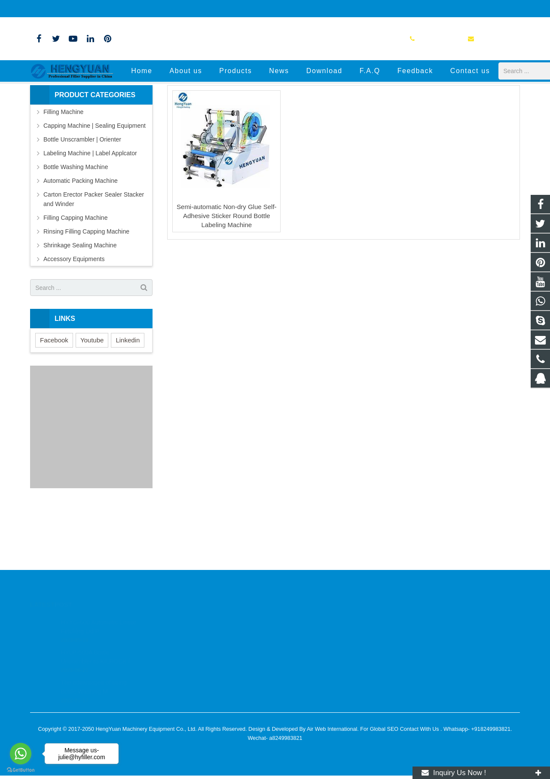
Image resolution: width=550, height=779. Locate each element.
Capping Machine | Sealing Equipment (94, 186)
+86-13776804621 (59, 8)
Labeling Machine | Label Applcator (90, 213)
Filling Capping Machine (75, 278)
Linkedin (128, 400)
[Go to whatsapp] (20, 753)
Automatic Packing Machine (80, 241)
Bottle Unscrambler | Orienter (82, 200)
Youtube (92, 400)
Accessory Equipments (73, 319)
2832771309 (305, 621)
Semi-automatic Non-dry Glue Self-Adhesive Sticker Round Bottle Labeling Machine (227, 276)
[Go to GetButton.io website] (20, 770)
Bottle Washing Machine (75, 227)
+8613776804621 (310, 634)
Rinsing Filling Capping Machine (86, 292)
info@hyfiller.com (117, 8)
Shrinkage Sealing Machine (79, 305)
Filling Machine (63, 172)
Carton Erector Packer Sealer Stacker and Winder (93, 260)
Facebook (54, 400)
